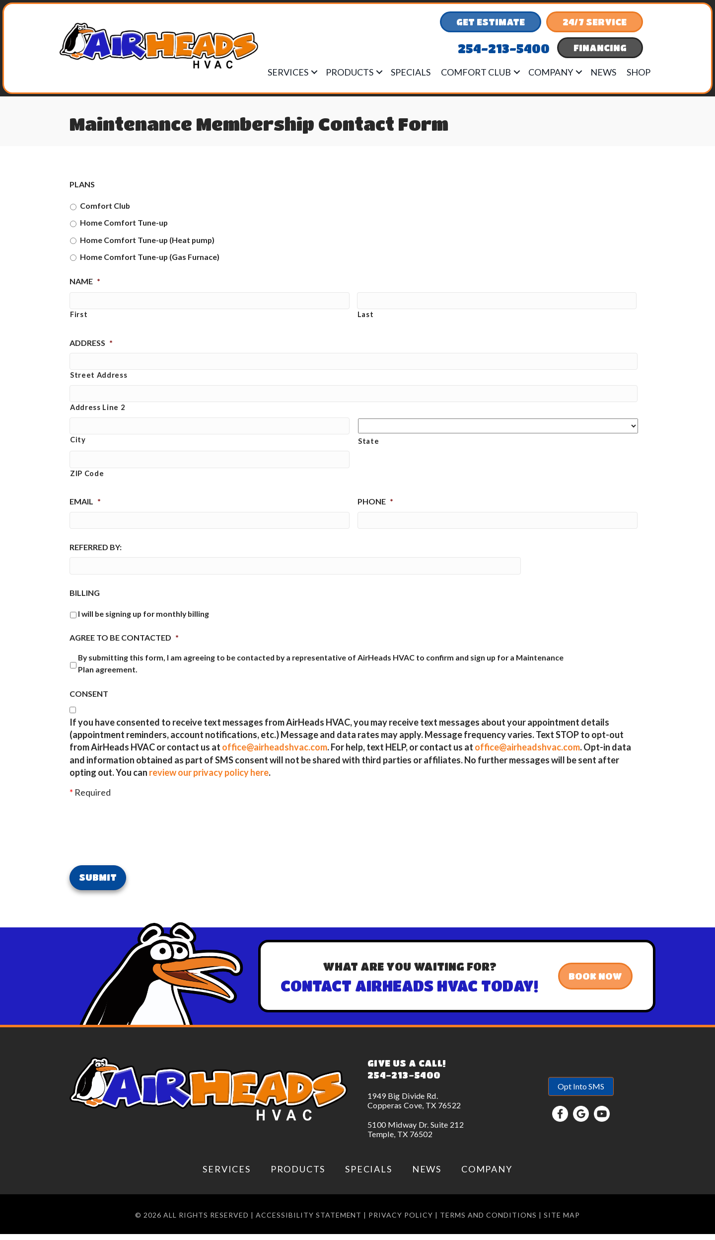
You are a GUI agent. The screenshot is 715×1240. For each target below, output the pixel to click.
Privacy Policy (400, 1221)
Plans (82, 184)
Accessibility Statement (309, 1221)
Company (550, 72)
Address (91, 344)
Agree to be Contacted (124, 647)
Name (85, 281)
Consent (89, 703)
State (368, 446)
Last (366, 316)
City (78, 446)
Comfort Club (476, 72)
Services (288, 72)
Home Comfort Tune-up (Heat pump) (147, 240)
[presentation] (145, 840)
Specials (410, 72)
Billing (85, 602)
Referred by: (96, 555)
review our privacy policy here (209, 782)
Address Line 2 (97, 412)
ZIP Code (87, 480)
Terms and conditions (488, 1221)
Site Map (562, 1221)
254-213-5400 (403, 1081)
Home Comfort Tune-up (124, 222)
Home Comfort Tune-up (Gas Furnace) (149, 256)
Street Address (98, 378)
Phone (375, 508)
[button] (314, 72)
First (78, 316)
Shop (638, 72)
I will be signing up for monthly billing (143, 623)
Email (85, 508)
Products (349, 72)
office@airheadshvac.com (274, 756)
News (603, 72)
